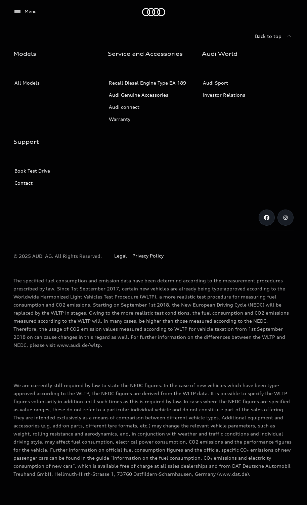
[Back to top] (274, 36)
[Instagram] (285, 218)
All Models (27, 83)
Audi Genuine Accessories (138, 95)
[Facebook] (267, 218)
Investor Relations (224, 95)
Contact (23, 183)
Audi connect (124, 107)
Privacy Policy (148, 256)
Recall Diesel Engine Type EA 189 (147, 83)
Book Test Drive (32, 171)
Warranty (119, 119)
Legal (120, 256)
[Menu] (25, 11)
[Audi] (153, 12)
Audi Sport (215, 83)
